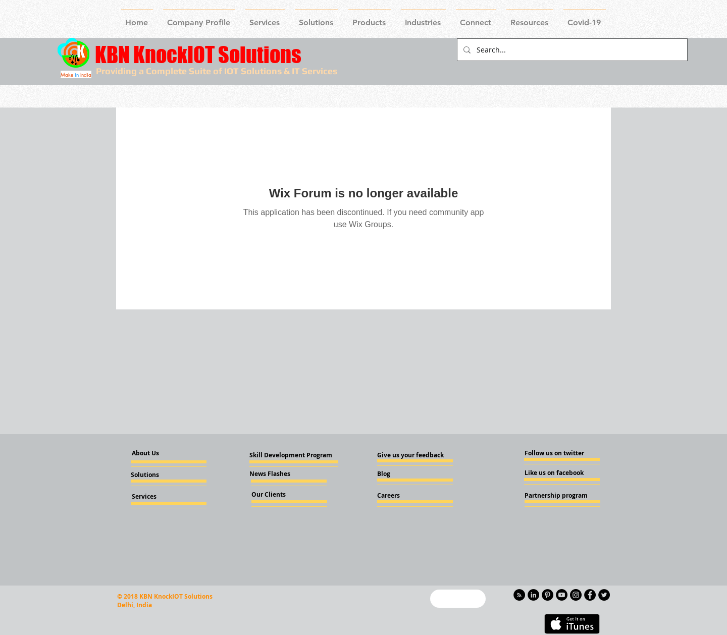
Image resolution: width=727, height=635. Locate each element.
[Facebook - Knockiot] (590, 595)
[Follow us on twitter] (555, 453)
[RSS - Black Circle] (519, 595)
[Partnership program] (556, 495)
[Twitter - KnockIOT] (604, 595)
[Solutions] (158, 475)
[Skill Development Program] (290, 455)
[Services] (161, 496)
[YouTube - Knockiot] (561, 595)
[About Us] (154, 453)
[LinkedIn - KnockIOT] (533, 595)
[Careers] (404, 495)
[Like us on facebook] (555, 473)
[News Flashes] (278, 474)
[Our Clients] (278, 494)
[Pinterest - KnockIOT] (547, 595)
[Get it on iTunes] (572, 624)
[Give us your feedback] (413, 455)
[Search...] (571, 50)
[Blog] (404, 474)
